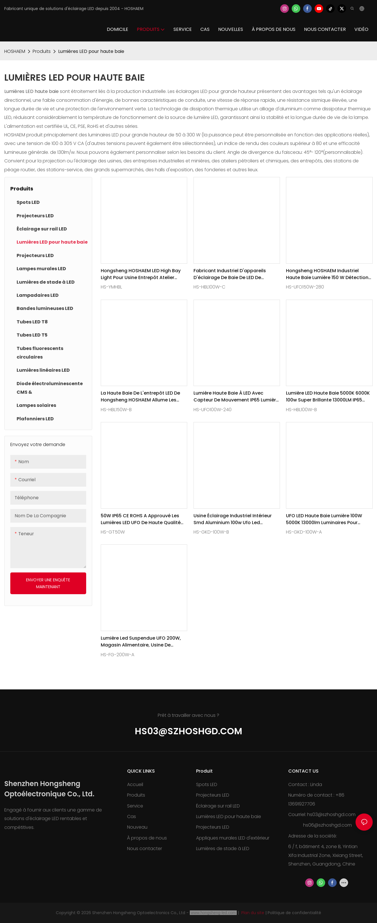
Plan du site (252, 913)
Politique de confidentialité (294, 913)
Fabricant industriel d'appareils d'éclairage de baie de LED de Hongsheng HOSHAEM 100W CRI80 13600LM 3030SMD (232, 274)
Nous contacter (144, 848)
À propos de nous (147, 838)
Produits (42, 51)
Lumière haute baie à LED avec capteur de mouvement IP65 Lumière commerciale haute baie (236, 396)
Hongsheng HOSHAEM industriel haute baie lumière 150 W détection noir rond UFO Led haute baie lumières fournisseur (327, 274)
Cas (131, 816)
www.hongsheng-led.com (213, 912)
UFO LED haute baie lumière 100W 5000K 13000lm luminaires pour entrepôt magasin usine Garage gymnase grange (324, 519)
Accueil (135, 784)
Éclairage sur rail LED (218, 806)
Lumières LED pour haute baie (91, 51)
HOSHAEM (14, 51)
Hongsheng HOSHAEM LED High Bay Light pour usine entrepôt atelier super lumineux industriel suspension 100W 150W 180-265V (141, 274)
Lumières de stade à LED (222, 848)
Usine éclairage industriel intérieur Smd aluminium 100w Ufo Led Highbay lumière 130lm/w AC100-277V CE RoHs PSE (233, 519)
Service (135, 806)
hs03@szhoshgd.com (188, 731)
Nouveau (137, 827)
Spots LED (206, 784)
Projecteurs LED (212, 795)
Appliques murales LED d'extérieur (232, 838)
